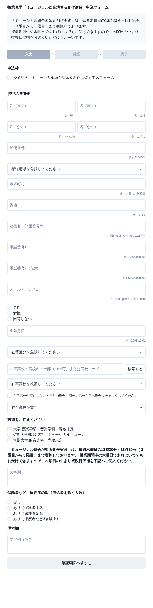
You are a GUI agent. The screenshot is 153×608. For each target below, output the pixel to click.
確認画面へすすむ (76, 563)
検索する (135, 369)
